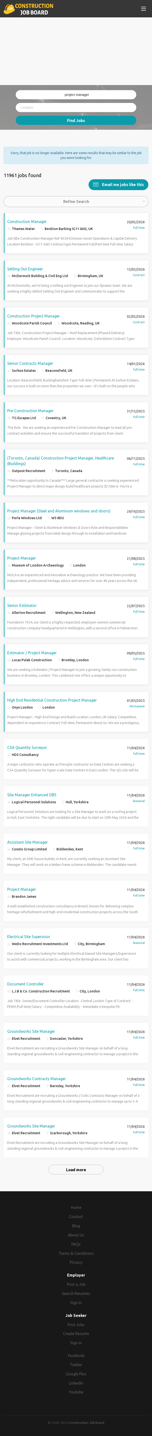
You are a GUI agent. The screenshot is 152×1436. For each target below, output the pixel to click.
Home (76, 1207)
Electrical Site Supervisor (28, 936)
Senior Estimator (22, 605)
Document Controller (25, 984)
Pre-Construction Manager (30, 410)
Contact (76, 1216)
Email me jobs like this (122, 184)
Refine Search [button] (76, 201)
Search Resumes (76, 1293)
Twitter (76, 1364)
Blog (76, 1225)
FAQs (76, 1244)
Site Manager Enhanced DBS (31, 794)
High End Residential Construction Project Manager (52, 700)
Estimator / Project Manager (32, 652)
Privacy (76, 1262)
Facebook (76, 1355)
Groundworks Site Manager (31, 1031)
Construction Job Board (86, 1422)
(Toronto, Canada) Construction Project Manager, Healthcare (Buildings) (60, 461)
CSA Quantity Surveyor (27, 747)
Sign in (76, 1302)
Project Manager (21, 558)
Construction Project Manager (33, 316)
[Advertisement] (76, 51)
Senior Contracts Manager (30, 363)
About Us (76, 1235)
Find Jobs (76, 120)
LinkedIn (76, 1383)
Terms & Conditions (76, 1253)
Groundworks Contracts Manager (36, 1078)
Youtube (76, 1392)
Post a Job (76, 1284)
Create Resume (76, 1333)
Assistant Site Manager (27, 842)
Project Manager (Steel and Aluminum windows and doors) (58, 511)
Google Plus (76, 1373)
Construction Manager (27, 221)
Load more (76, 1169)
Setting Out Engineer (25, 268)
